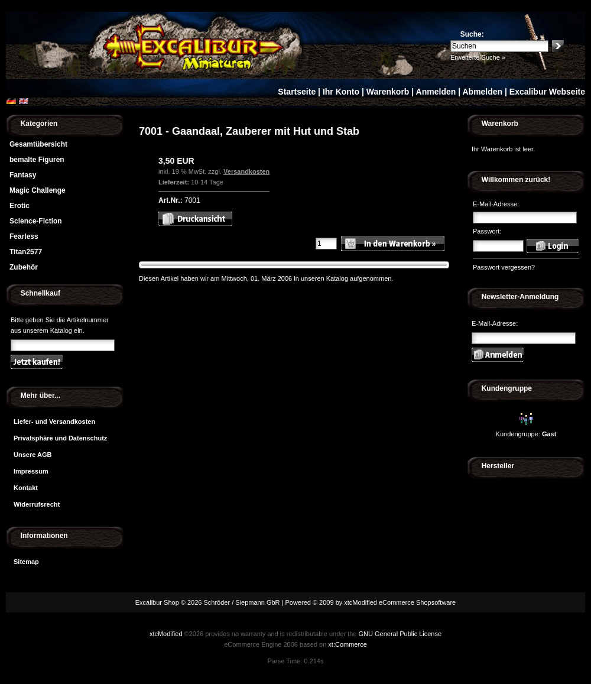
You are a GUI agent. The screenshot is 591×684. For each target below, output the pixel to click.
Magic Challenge (37, 190)
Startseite (297, 91)
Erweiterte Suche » (477, 57)
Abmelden (482, 91)
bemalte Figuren (36, 159)
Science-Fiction (35, 221)
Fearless (23, 236)
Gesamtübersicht (38, 144)
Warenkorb (388, 91)
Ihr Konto (341, 91)
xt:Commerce (347, 644)
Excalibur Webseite (547, 91)
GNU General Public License (399, 633)
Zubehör (23, 267)
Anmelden (436, 91)
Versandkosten (246, 171)
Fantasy (22, 175)
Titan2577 (25, 252)
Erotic (19, 206)
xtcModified (166, 633)
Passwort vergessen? (504, 267)
